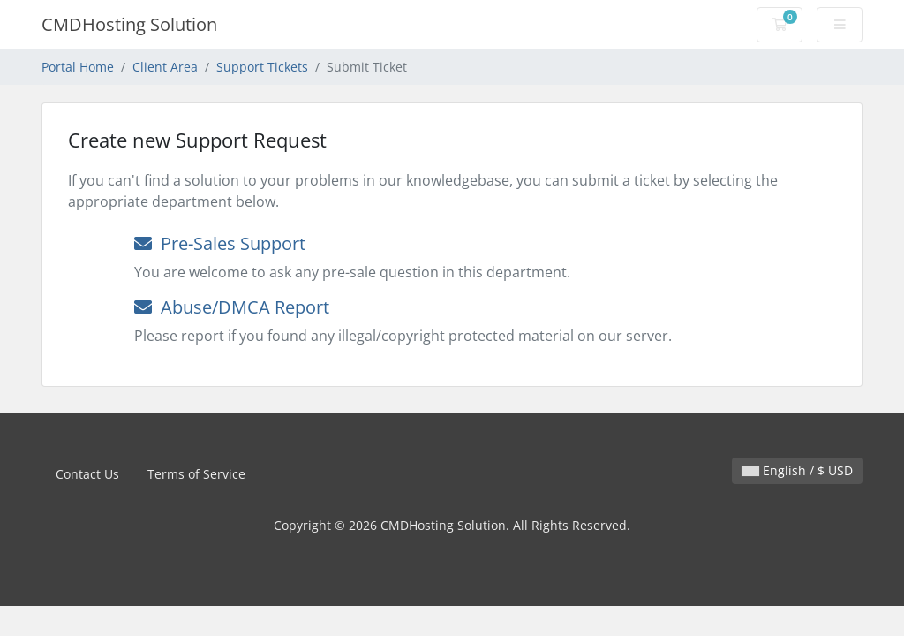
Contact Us (87, 474)
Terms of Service (196, 474)
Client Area (165, 66)
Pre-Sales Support (219, 243)
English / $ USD (797, 470)
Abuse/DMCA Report (231, 307)
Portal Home (77, 66)
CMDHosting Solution (129, 24)
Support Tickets (262, 66)
